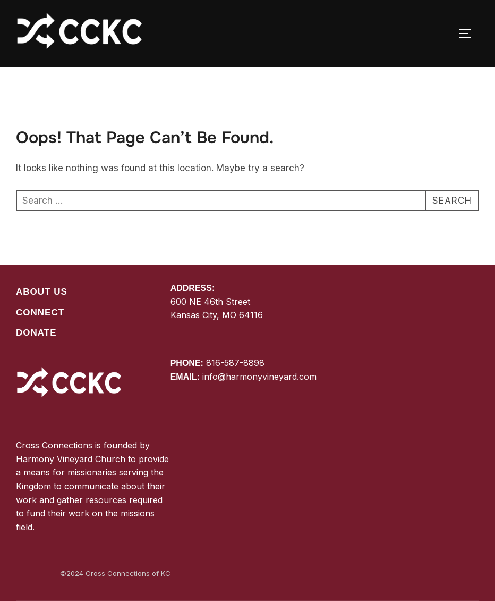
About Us (41, 292)
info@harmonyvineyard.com (259, 376)
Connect (40, 312)
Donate (36, 333)
